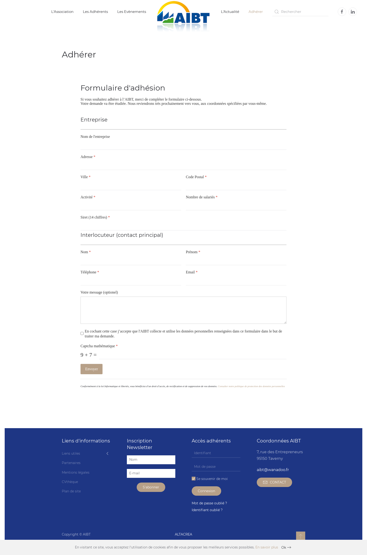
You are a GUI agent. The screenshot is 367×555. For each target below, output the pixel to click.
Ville (86, 177)
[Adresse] (183, 165)
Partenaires (71, 463)
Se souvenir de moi (210, 479)
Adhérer (256, 11)
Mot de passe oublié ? (209, 503)
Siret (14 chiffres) (95, 217)
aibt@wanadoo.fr (273, 470)
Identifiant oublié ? (207, 510)
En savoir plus (266, 547)
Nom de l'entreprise (95, 137)
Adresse (88, 157)
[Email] (236, 280)
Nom (86, 252)
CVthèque (70, 482)
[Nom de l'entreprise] (183, 145)
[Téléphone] (131, 280)
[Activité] (131, 205)
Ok (283, 547)
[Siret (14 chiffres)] (183, 226)
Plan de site (71, 491)
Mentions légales (75, 472)
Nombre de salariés (202, 197)
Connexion (206, 491)
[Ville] (131, 185)
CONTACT (274, 482)
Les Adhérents (95, 11)
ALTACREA (183, 534)
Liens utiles (71, 453)
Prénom (193, 252)
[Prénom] (236, 260)
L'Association (62, 11)
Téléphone (90, 272)
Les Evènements (131, 11)
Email (192, 272)
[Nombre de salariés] (236, 205)
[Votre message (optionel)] (183, 310)
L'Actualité (230, 11)
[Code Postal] (236, 185)
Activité (88, 197)
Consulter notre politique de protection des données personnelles (251, 386)
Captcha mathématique (99, 346)
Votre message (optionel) (99, 292)
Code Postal (196, 177)
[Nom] (131, 260)
